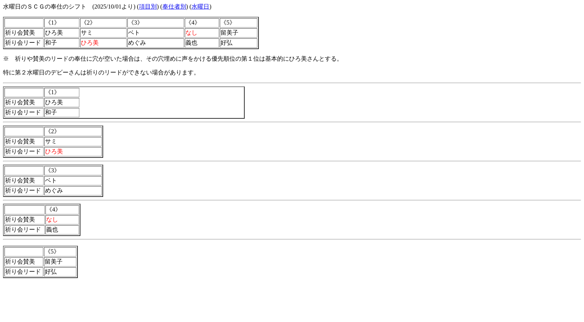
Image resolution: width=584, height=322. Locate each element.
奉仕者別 (174, 6)
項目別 (148, 6)
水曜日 (200, 6)
